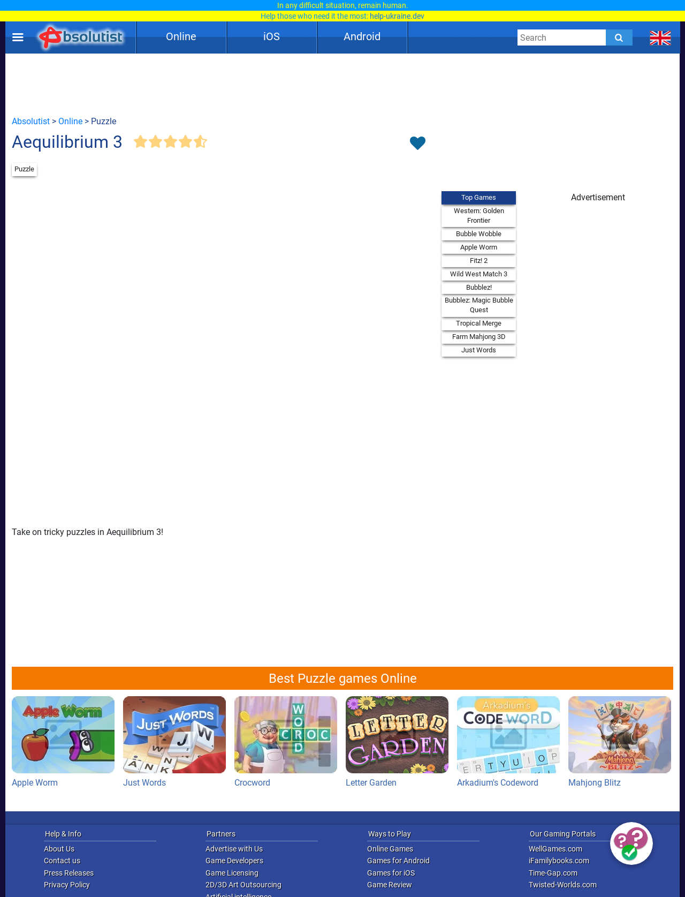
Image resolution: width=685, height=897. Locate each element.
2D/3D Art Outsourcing (243, 884)
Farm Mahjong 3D (479, 337)
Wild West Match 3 (478, 274)
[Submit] (619, 37)
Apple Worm (478, 247)
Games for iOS (391, 873)
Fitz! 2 (479, 261)
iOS (271, 36)
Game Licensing (232, 873)
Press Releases (69, 873)
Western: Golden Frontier (479, 215)
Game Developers (234, 860)
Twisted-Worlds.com (563, 884)
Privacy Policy (67, 884)
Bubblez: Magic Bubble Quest (479, 305)
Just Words (478, 350)
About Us (59, 849)
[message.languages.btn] (660, 37)
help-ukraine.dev (397, 16)
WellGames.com (555, 849)
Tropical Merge (478, 323)
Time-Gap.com (553, 873)
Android (362, 36)
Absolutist (31, 121)
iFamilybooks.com (559, 860)
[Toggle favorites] (417, 144)
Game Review (389, 884)
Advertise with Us (234, 849)
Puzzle (24, 169)
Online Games (390, 849)
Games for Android (398, 860)
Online (181, 36)
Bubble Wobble (478, 234)
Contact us (62, 860)
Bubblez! (479, 287)
